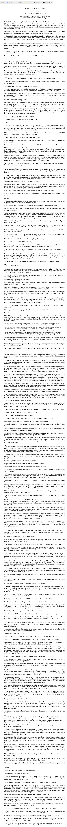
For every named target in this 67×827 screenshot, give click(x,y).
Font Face (10, 2)
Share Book (36, 2)
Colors (27, 2)
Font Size (19, 2)
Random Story (47, 2)
